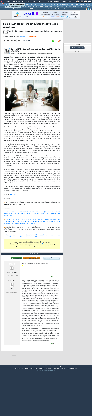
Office (76, 4)
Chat (34, 1)
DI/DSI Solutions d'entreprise (16, 4)
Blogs (28, 1)
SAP (70, 6)
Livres (65, 9)
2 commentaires (32, 43)
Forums (8, 1)
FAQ (23, 1)
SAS (66, 6)
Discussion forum (77, 48)
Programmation (64, 4)
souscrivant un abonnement (40, 251)
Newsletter (41, 1)
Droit (64, 1)
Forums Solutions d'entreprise (21, 9)
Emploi (49, 1)
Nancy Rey (22, 43)
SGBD (71, 4)
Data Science (48, 6)
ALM (35, 4)
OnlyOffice (87, 6)
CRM (61, 6)
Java (46, 4)
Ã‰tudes (57, 1)
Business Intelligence (38, 6)
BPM (29, 6)
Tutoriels (16, 1)
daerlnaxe (11, 300)
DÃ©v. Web (52, 4)
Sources (71, 9)
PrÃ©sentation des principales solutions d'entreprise (43, 9)
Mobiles (82, 4)
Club (69, 1)
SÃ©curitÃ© (76, 6)
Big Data (24, 6)
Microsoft (40, 4)
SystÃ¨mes (88, 4)
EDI (57, 4)
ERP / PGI (56, 6)
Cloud (27, 4)
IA (31, 4)
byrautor (12, 284)
